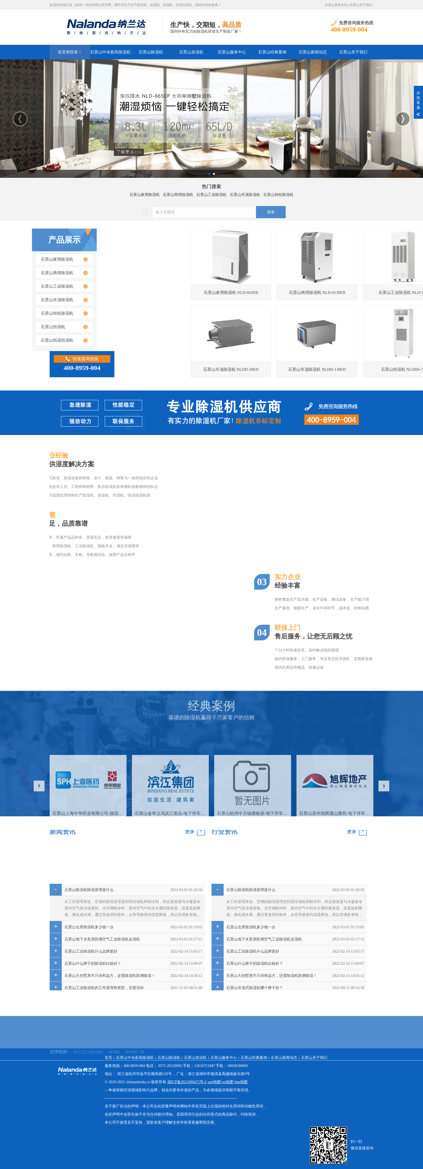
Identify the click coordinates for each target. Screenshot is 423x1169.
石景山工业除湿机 (211, 193)
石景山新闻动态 (313, 52)
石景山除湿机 (151, 52)
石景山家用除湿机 (144, 193)
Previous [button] (20, 118)
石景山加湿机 (191, 52)
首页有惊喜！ (70, 52)
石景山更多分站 (336, 5)
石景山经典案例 (272, 52)
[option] (211, 118)
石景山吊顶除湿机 (245, 193)
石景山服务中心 (232, 52)
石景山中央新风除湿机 (110, 52)
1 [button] (209, 174)
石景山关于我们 (361, 5)
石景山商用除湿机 (178, 193)
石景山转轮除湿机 (278, 193)
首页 (108, 1058)
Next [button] (402, 118)
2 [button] (214, 174)
